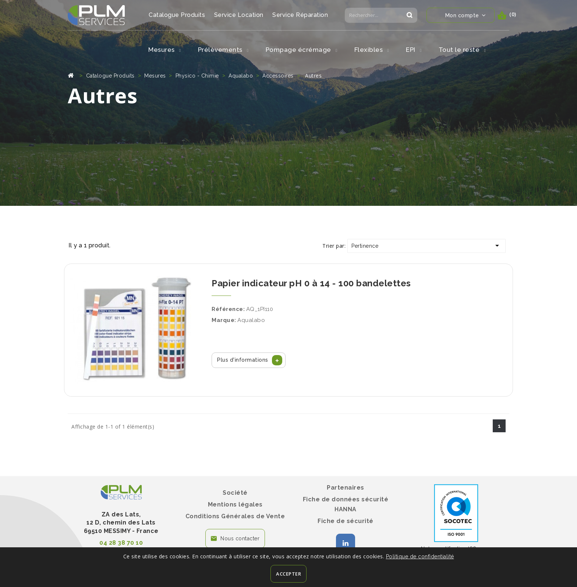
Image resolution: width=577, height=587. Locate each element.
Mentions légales (235, 504)
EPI (414, 49)
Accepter (288, 573)
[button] (249, 360)
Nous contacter (239, 538)
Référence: (228, 309)
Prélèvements (223, 49)
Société (235, 492)
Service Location (238, 14)
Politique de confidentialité (420, 556)
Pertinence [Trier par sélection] (426, 245)
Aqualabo (251, 320)
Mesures (164, 49)
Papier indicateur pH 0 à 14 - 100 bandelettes (311, 283)
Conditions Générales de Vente (235, 516)
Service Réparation (300, 14)
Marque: (224, 320)
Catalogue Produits (177, 14)
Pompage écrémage (301, 49)
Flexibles (371, 49)
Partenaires (345, 487)
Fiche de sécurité (346, 521)
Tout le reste (462, 49)
